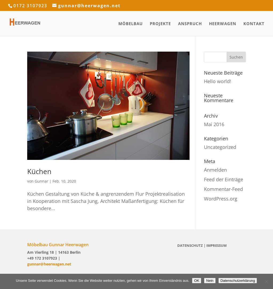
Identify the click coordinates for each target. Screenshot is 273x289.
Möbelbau (130, 24)
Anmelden (215, 170)
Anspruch (190, 24)
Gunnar (41, 181)
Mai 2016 (214, 124)
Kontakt (253, 24)
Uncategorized (220, 147)
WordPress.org (220, 198)
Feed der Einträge (223, 179)
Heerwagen (222, 24)
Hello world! (217, 81)
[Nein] (266, 281)
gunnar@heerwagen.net (49, 264)
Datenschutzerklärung (237, 281)
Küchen (39, 171)
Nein (209, 281)
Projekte (160, 24)
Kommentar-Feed (223, 189)
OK (196, 281)
